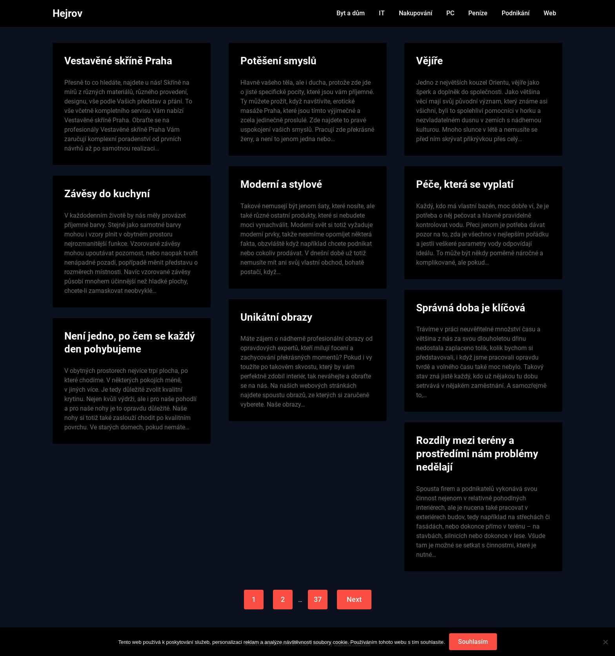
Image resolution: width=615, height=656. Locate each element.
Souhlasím (473, 641)
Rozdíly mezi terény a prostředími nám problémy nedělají (477, 453)
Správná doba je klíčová (470, 308)
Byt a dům (351, 13)
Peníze (478, 13)
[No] (605, 642)
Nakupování (415, 13)
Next (354, 599)
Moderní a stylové (281, 184)
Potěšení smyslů (278, 61)
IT (382, 13)
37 (318, 599)
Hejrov (67, 13)
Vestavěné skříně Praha (118, 61)
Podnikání (515, 13)
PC (450, 13)
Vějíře (429, 61)
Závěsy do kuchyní (107, 194)
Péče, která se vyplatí (464, 184)
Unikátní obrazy (276, 317)
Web (550, 13)
